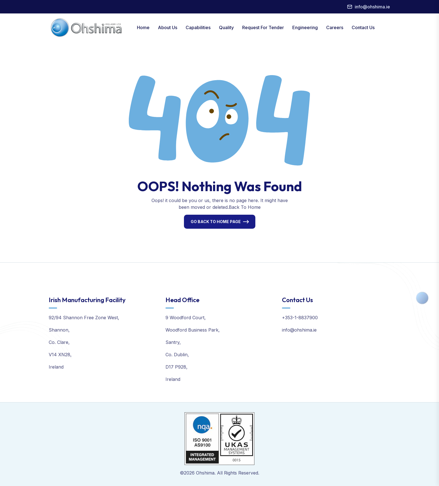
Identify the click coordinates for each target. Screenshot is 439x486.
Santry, (173, 342)
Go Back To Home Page (216, 221)
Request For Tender (263, 27)
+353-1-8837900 (300, 317)
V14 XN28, (60, 354)
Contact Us (363, 27)
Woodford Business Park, (192, 330)
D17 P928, (176, 367)
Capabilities (198, 27)
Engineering (305, 27)
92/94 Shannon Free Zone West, (84, 317)
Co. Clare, (59, 342)
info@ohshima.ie (372, 7)
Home (143, 27)
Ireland (56, 367)
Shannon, (59, 330)
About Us (167, 27)
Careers (334, 27)
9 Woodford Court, (185, 317)
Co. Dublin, (177, 354)
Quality (226, 27)
